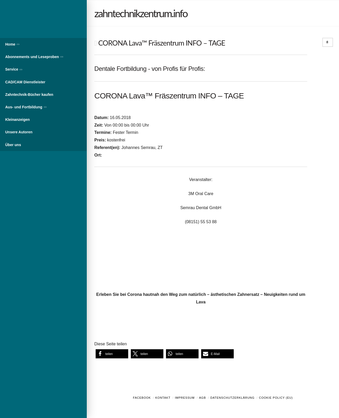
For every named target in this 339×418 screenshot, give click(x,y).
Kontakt (162, 397)
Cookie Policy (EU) (276, 397)
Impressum (185, 397)
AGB (202, 397)
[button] (112, 353)
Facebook (142, 397)
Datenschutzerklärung (232, 397)
